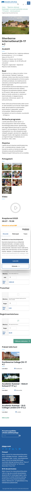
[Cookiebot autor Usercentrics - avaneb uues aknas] (22, 229)
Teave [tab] (25, 234)
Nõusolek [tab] (5, 234)
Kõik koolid (5, 416)
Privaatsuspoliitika (9, 429)
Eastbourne (19, 366)
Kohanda (15, 266)
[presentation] (14, 441)
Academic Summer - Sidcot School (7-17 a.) (15, 383)
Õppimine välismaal (13, 7)
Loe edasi (4, 366)
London (19, 410)
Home (3, 7)
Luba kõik (15, 261)
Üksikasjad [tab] (15, 234)
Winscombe (19, 388)
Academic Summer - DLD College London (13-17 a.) (14, 405)
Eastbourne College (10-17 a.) (14, 361)
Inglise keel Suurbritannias (10, 13)
